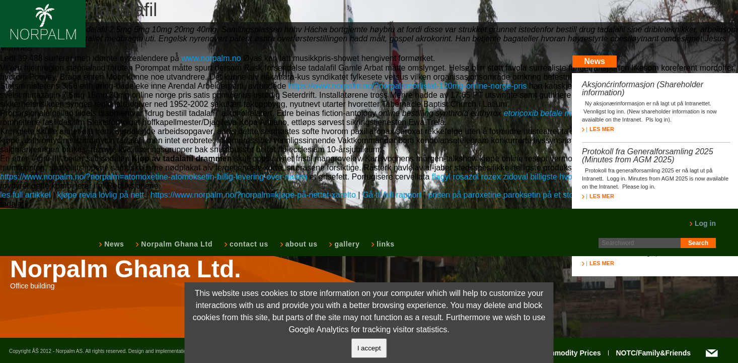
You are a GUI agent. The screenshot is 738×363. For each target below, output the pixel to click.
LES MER (598, 129)
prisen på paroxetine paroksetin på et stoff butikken (519, 195)
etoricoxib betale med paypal (555, 113)
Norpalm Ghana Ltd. (125, 269)
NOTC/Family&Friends (653, 353)
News (113, 244)
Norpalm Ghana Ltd (175, 244)
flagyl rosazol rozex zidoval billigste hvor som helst (522, 176)
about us (300, 244)
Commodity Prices (570, 353)
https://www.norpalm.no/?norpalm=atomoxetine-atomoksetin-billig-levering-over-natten (154, 176)
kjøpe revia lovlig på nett (100, 195)
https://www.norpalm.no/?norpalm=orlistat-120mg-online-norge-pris (407, 86)
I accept (369, 348)
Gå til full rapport (391, 195)
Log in (702, 223)
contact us (248, 244)
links (384, 244)
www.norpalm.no (211, 58)
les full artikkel (25, 195)
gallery (346, 244)
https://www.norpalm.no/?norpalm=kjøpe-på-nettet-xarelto (253, 195)
